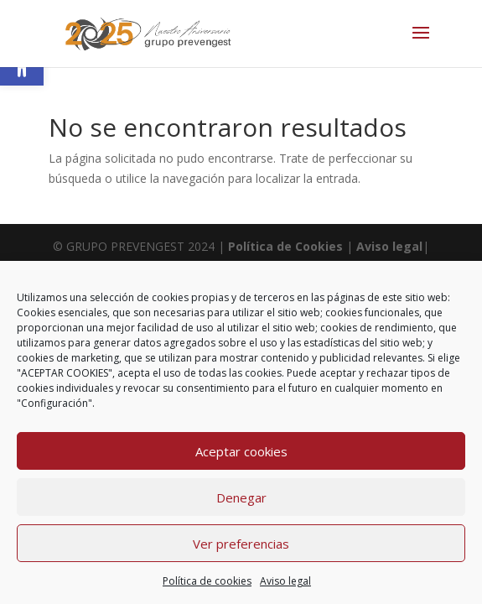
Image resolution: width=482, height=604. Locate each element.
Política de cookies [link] (207, 581)
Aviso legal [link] (285, 581)
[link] (148, 32)
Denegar (241, 497)
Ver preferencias (241, 543)
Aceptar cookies (241, 451)
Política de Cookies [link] (287, 246)
